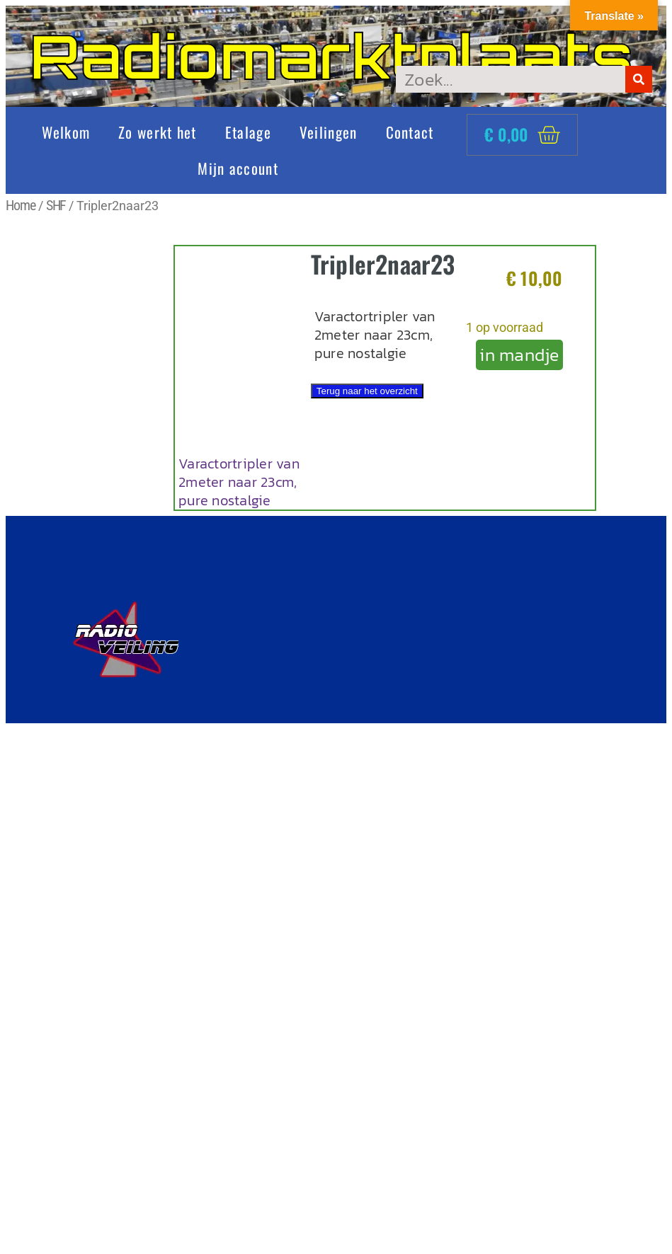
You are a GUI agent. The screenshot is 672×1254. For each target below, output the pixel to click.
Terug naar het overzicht (367, 391)
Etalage (248, 132)
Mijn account (238, 168)
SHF (56, 205)
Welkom (66, 132)
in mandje (519, 354)
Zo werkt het (157, 132)
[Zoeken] (638, 79)
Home (20, 205)
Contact (410, 132)
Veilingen (329, 132)
